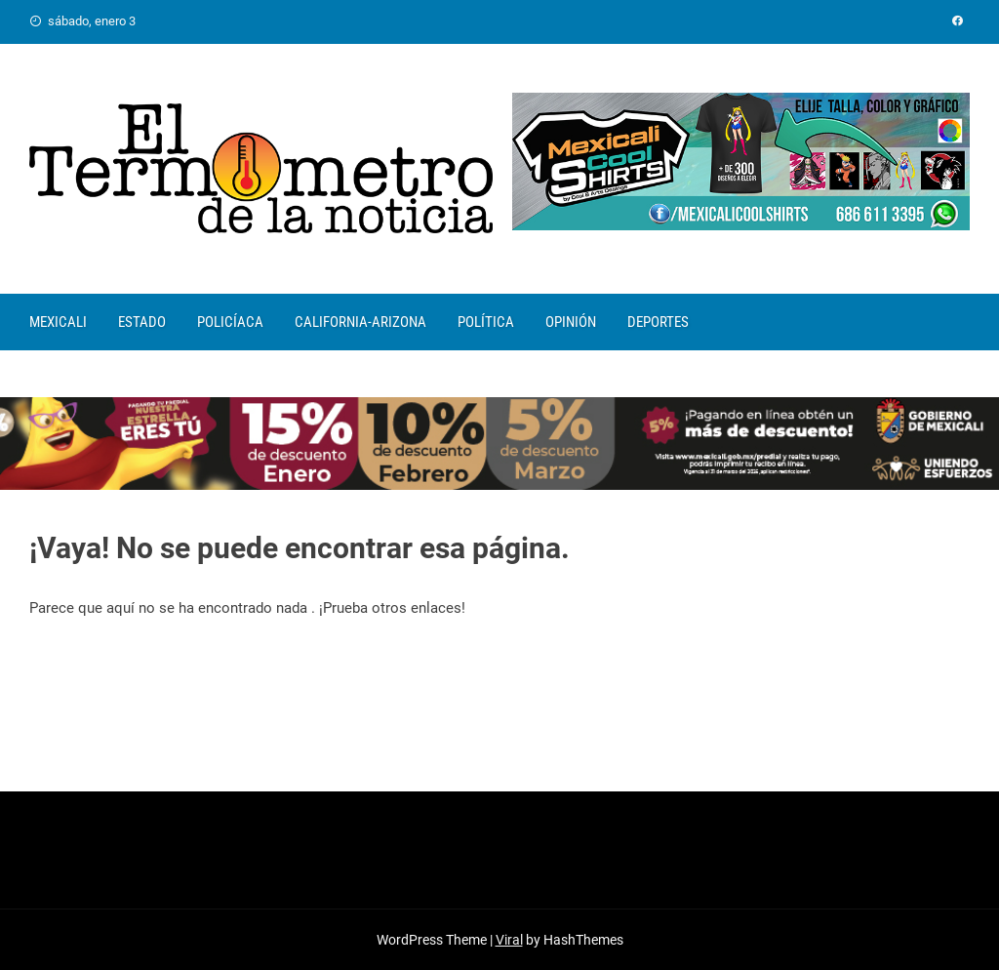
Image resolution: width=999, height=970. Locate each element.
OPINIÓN (570, 322)
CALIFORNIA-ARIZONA (360, 322)
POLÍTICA (486, 322)
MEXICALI (58, 322)
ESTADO (142, 322)
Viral (509, 940)
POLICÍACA (230, 322)
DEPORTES (658, 322)
